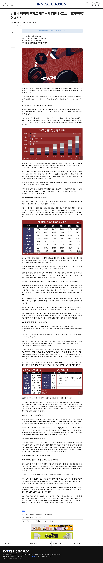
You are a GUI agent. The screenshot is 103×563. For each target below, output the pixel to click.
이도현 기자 (13, 22)
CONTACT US (33, 543)
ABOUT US (8, 543)
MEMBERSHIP (57, 543)
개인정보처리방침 (33, 556)
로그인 (92, 2)
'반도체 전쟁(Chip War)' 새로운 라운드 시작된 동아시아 (37, 514)
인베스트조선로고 (51, 4)
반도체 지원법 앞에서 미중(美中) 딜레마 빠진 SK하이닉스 (37, 521)
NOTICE (79, 543)
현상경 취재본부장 (32, 22)
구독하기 (87, 2)
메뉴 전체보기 (4, 3)
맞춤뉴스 (97, 2)
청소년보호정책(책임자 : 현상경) (44, 556)
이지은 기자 (18, 22)
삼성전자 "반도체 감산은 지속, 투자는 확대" (33, 518)
